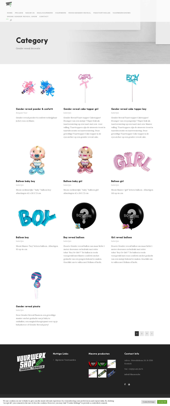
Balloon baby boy (25, 181)
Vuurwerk (60, 13)
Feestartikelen (102, 13)
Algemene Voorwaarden (65, 360)
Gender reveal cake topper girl (81, 109)
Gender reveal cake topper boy (128, 109)
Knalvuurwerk (45, 13)
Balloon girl (117, 181)
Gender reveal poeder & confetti (34, 109)
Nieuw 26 (30, 13)
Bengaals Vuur (21, 113)
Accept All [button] (162, 402)
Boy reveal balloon (74, 237)
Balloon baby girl (73, 181)
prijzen (19, 13)
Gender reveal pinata (28, 306)
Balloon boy (22, 237)
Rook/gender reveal (80, 13)
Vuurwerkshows (122, 13)
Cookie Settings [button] (149, 402)
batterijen (67, 113)
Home (10, 13)
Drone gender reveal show (22, 16)
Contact (44, 16)
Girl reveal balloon (121, 237)
